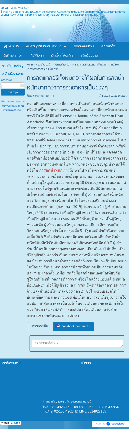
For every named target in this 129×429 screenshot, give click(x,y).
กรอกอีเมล (6, 80)
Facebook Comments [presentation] (72, 326)
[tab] (40, 326)
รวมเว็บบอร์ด (45, 65)
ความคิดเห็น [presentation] (40, 326)
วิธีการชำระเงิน (62, 65)
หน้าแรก (31, 65)
